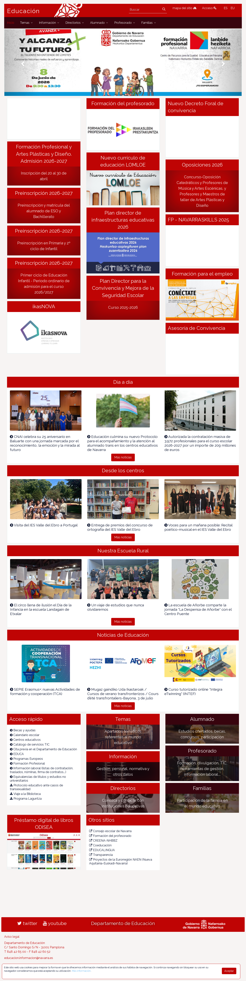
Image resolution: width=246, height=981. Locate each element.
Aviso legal (11, 936)
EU (233, 8)
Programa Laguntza (26, 798)
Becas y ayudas (23, 730)
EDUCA (17, 754)
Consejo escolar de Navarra (110, 831)
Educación (23, 11)
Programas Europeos (26, 759)
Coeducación (100, 845)
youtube (55, 923)
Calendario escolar (24, 735)
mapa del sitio (184, 8)
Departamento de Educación (123, 923)
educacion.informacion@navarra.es (28, 958)
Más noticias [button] (123, 457)
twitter (27, 923)
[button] (22, 62)
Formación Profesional (27, 763)
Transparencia (101, 855)
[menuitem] (10, 22)
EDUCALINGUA (102, 850)
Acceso (209, 8)
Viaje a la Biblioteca (25, 794)
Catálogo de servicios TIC (29, 744)
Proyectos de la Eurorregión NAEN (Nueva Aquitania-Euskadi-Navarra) (120, 861)
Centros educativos (25, 740)
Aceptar (229, 970)
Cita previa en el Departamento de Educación (43, 749)
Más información (81, 970)
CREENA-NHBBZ (103, 840)
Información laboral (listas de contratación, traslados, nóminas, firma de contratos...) (41, 770)
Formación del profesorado (110, 836)
